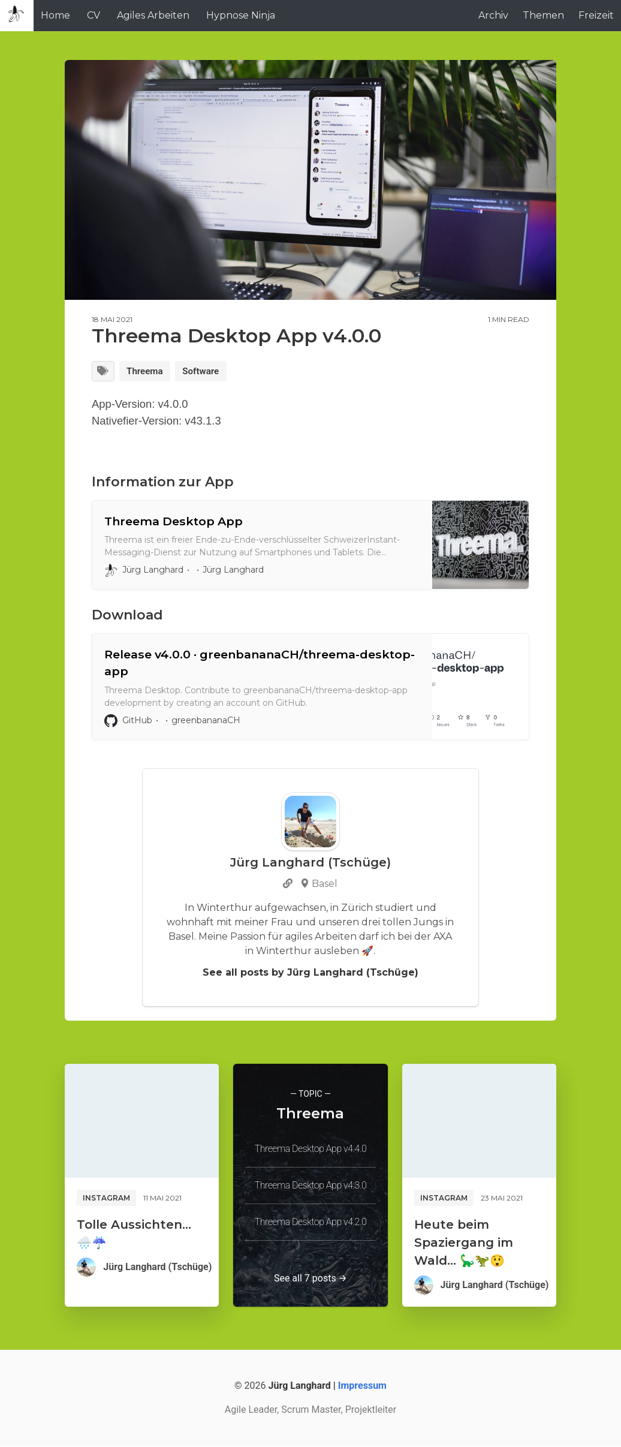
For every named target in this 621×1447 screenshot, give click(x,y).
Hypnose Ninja (240, 15)
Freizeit (596, 15)
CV (93, 15)
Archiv (493, 15)
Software (206, 371)
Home (55, 15)
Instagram (106, 1199)
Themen (543, 15)
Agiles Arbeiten (153, 15)
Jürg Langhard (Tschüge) (157, 1268)
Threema (147, 371)
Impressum (362, 1386)
